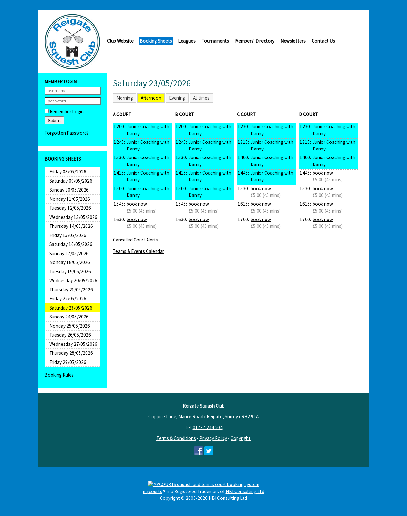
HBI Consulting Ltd (245, 491)
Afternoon (151, 98)
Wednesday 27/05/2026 (73, 344)
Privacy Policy (213, 438)
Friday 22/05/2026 (67, 299)
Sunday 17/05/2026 (69, 253)
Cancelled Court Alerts (135, 240)
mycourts (152, 491)
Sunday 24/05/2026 (69, 317)
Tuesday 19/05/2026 (70, 271)
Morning (124, 98)
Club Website (120, 41)
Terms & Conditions (176, 438)
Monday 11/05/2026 (69, 199)
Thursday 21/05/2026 (71, 290)
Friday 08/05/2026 (67, 172)
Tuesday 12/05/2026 (70, 208)
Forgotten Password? (67, 133)
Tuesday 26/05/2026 (70, 335)
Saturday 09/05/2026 (70, 181)
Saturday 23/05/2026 (70, 308)
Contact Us (323, 41)
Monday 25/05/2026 (69, 326)
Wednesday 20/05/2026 (73, 280)
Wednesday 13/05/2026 (73, 217)
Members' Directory (254, 41)
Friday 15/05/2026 (67, 235)
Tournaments (215, 41)
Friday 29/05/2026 (67, 362)
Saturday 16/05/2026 (70, 244)
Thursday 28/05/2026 (71, 353)
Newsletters (293, 41)
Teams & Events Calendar (138, 251)
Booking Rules (59, 375)
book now (137, 204)
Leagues (187, 41)
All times (201, 98)
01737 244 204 (208, 427)
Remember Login (64, 111)
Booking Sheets (156, 41)
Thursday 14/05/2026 (71, 226)
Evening (177, 98)
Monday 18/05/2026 (69, 262)
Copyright (241, 438)
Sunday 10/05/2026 (69, 190)
